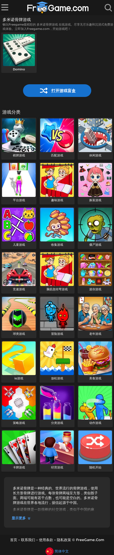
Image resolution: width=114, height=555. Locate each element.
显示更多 (21, 518)
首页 (13, 540)
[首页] (57, 7)
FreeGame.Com (90, 540)
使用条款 (46, 540)
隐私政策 (64, 540)
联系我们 (28, 540)
